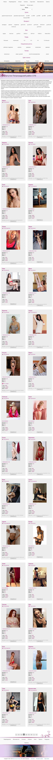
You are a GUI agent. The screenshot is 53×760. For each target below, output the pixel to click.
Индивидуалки (12, 1)
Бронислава (32, 688)
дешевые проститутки (19, 15)
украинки (28, 47)
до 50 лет (39, 26)
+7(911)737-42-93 (6, 377)
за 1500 (33, 15)
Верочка (4, 310)
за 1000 (28, 15)
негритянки (38, 47)
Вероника (31, 437)
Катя (3, 646)
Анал (35, 739)
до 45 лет (49, 24)
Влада (30, 521)
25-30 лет (14, 26)
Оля (30, 100)
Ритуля (4, 352)
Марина (4, 142)
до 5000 (49, 15)
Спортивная (6, 102)
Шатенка (47, 61)
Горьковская (33, 102)
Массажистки (40, 1)
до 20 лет (29, 24)
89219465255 (31, 208)
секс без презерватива (34, 54)
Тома (3, 688)
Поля (3, 184)
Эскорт (20, 1)
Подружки (22, 5)
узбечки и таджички (8, 47)
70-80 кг (40, 33)
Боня (30, 396)
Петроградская (33, 186)
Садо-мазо (32, 1)
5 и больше (46, 40)
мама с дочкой (19, 54)
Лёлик (4, 226)
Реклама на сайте (39, 758)
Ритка (4, 437)
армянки (48, 47)
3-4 (38, 40)
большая (6, 40)
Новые (5, 1)
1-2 (24, 40)
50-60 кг (25, 33)
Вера (3, 479)
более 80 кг (47, 33)
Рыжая (37, 61)
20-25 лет (42, 24)
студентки (16, 24)
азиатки (19, 47)
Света (30, 479)
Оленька (4, 396)
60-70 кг (32, 33)
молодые (4, 24)
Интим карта (30, 5)
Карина (31, 184)
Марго (4, 100)
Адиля (4, 521)
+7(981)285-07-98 (32, 251)
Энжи (3, 563)
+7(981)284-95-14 (6, 124)
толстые (11, 33)
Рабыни (30, 739)
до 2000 (38, 15)
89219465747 (31, 546)
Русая (27, 61)
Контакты (32, 758)
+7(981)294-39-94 (6, 166)
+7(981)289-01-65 (32, 504)
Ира (30, 604)
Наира (30, 310)
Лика (3, 268)
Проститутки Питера (17, 758)
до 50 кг (18, 33)
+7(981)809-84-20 (32, 124)
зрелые (10, 24)
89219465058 (5, 421)
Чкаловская (6, 186)
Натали (31, 142)
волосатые (6, 54)
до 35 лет (23, 24)
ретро (47, 54)
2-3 (31, 40)
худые (4, 33)
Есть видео (6, 383)
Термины (26, 742)
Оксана (4, 604)
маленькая (15, 40)
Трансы (48, 1)
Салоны (26, 1)
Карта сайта (46, 758)
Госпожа (24, 739)
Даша (30, 268)
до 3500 (44, 15)
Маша (30, 226)
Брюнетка (18, 61)
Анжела (31, 563)
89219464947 (31, 421)
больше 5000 (26, 17)
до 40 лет (36, 24)
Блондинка (6, 61)
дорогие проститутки (7, 15)
